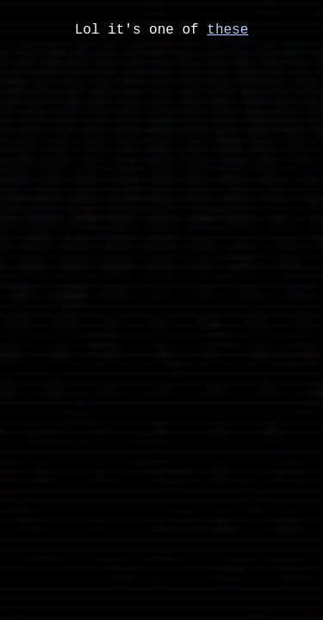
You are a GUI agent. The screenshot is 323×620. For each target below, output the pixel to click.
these (227, 35)
